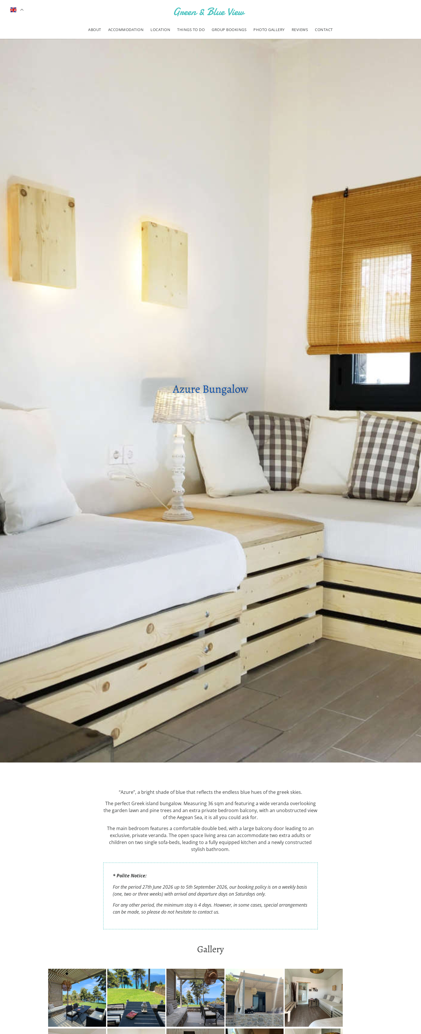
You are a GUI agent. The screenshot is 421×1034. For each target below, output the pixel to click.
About (94, 29)
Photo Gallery (269, 29)
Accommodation (126, 29)
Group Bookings (229, 29)
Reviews (300, 29)
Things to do (191, 29)
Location (160, 29)
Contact (324, 29)
